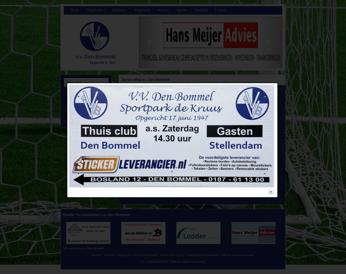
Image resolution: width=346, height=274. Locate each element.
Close (270, 134)
